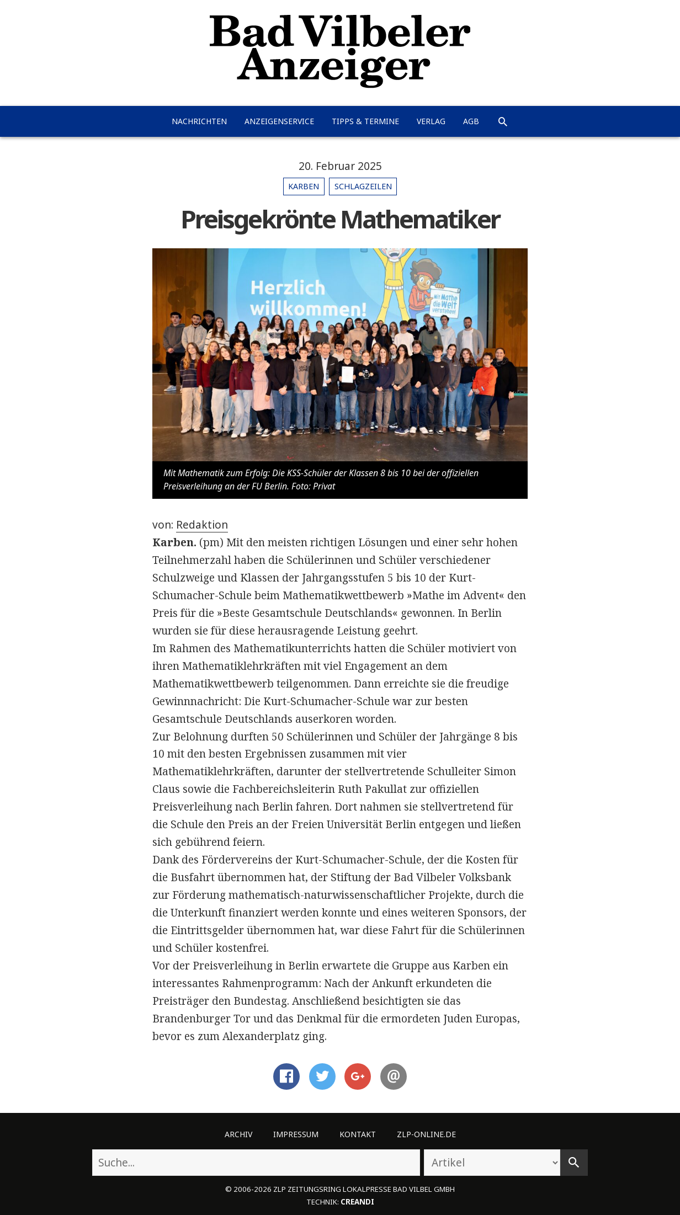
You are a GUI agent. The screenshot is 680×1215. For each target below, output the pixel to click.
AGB (471, 121)
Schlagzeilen (363, 186)
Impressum (295, 1134)
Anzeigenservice (279, 121)
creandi (357, 1202)
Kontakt (357, 1134)
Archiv (238, 1134)
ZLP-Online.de (426, 1134)
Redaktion (202, 525)
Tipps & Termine (365, 121)
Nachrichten (199, 121)
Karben (303, 186)
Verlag (431, 121)
